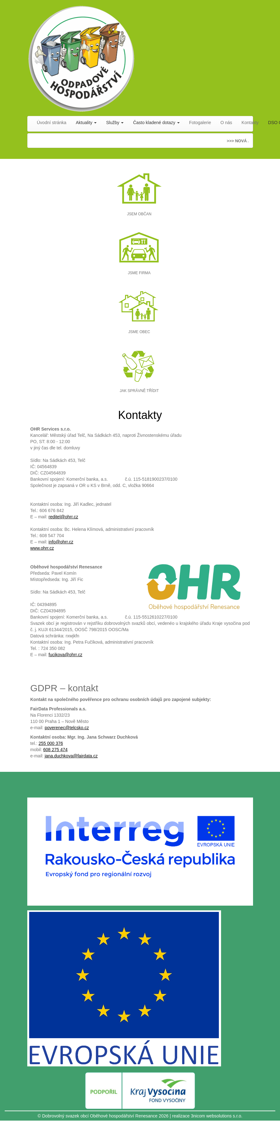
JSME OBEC (139, 332)
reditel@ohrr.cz (63, 516)
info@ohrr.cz (61, 541)
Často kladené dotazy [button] (156, 122)
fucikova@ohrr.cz (65, 654)
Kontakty (249, 122)
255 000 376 (51, 743)
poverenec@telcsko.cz (67, 727)
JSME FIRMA (139, 273)
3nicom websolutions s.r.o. (216, 1115)
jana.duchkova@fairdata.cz (71, 755)
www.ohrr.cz (42, 548)
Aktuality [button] (86, 122)
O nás (226, 122)
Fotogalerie (200, 122)
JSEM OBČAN (139, 214)
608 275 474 (55, 749)
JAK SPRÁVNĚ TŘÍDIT (139, 391)
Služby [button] (115, 122)
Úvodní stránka (51, 122)
